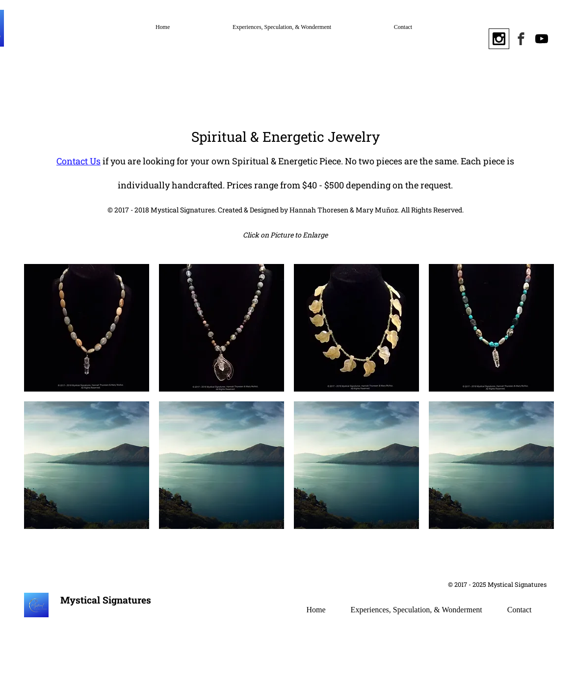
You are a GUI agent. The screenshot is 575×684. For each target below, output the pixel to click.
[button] (86, 328)
